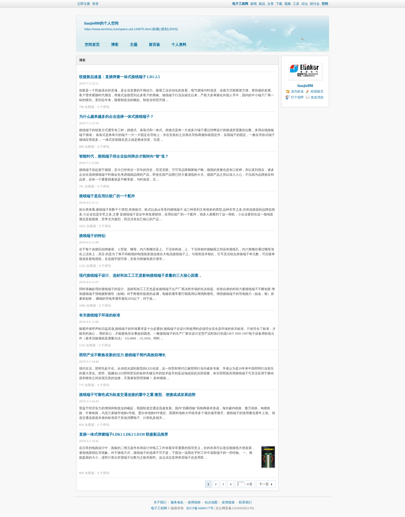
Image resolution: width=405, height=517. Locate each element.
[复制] (165, 29)
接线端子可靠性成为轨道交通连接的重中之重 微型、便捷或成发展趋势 (137, 395)
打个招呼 (297, 97)
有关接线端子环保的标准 (99, 315)
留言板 (154, 45)
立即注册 (83, 4)
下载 (279, 4)
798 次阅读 (86, 107)
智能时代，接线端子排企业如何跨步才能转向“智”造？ (124, 156)
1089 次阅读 (87, 305)
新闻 (253, 4)
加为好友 (297, 91)
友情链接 (228, 502)
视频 (287, 4)
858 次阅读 (86, 425)
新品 (262, 4)
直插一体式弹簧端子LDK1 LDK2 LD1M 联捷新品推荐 (123, 434)
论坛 (304, 4)
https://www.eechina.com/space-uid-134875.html (117, 29)
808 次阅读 (86, 147)
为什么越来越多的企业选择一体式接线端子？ (116, 117)
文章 (270, 4)
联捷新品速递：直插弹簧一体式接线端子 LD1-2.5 (119, 77)
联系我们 (245, 502)
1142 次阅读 (87, 345)
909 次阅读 (86, 473)
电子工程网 (240, 4)
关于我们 (160, 502)
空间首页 (92, 45)
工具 (296, 4)
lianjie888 (305, 86)
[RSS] (174, 29)
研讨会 (315, 4)
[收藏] (155, 29)
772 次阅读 (86, 385)
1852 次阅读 (87, 226)
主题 (133, 45)
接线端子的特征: (93, 236)
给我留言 (317, 91)
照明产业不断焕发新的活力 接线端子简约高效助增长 (122, 355)
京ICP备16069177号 (200, 508)
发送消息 (317, 97)
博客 (114, 45)
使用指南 (194, 502)
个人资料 (178, 45)
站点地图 (211, 502)
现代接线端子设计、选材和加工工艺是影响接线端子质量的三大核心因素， (140, 276)
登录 (95, 4)
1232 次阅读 (87, 266)
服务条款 (177, 502)
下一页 (264, 484)
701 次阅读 (86, 186)
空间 (325, 4)
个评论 (103, 107)
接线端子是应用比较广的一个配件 (107, 196)
